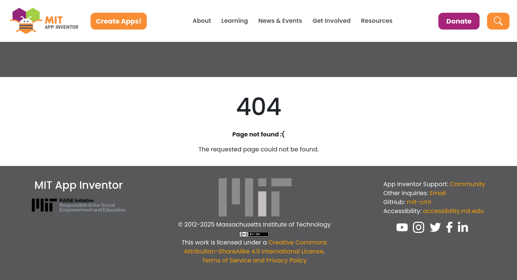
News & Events (280, 21)
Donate (458, 21)
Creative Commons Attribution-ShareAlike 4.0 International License (255, 247)
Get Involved (332, 21)
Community (467, 184)
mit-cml (419, 202)
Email (438, 193)
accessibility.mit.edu (453, 211)
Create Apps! (119, 21)
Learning (234, 21)
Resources (376, 21)
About (201, 21)
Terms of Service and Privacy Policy (254, 260)
